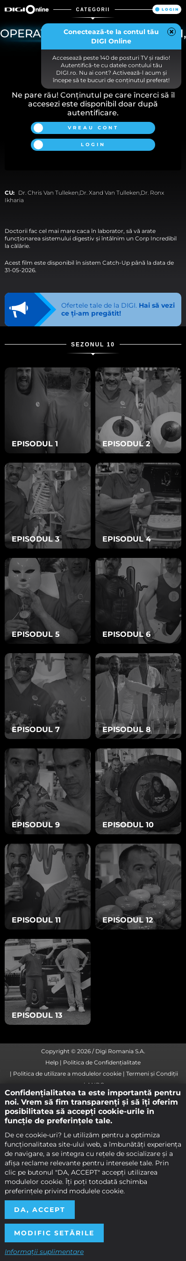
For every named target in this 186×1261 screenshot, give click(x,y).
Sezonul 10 (93, 344)
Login (170, 9)
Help (51, 1062)
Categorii (93, 9)
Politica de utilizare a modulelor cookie (67, 1073)
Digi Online (27, 9)
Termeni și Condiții (152, 1073)
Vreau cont (93, 128)
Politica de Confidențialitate (102, 1062)
